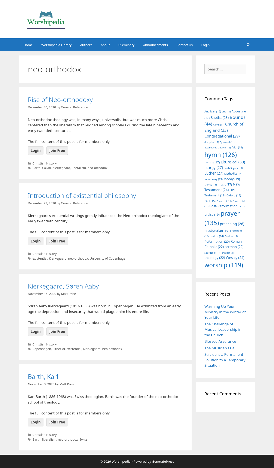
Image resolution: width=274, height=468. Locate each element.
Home (28, 45)
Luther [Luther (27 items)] (213, 173)
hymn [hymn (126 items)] (220, 154)
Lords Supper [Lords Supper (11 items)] (233, 168)
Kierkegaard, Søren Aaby (63, 286)
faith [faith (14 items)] (237, 147)
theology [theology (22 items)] (214, 257)
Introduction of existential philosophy (82, 195)
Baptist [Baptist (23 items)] (220, 117)
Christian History (45, 163)
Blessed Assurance (220, 341)
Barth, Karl (43, 376)
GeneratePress (163, 461)
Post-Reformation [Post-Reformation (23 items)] (226, 206)
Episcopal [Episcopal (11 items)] (227, 142)
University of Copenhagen (108, 258)
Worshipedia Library (56, 45)
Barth (37, 168)
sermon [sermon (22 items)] (234, 246)
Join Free (57, 150)
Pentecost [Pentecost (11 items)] (224, 201)
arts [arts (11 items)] (226, 111)
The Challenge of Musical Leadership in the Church (222, 329)
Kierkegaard (61, 168)
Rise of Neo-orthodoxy (60, 99)
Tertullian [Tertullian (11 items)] (227, 252)
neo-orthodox (97, 168)
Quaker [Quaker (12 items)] (231, 236)
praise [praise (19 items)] (212, 214)
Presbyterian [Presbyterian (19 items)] (216, 230)
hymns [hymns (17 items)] (212, 162)
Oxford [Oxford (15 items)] (233, 195)
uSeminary (126, 45)
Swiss (83, 439)
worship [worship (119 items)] (223, 265)
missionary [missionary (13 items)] (213, 179)
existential (40, 258)
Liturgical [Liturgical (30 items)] (233, 161)
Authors (86, 45)
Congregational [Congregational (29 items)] (222, 136)
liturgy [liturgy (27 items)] (213, 167)
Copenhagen (42, 349)
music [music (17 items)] (225, 184)
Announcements (155, 45)
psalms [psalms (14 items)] (217, 236)
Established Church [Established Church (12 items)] (217, 147)
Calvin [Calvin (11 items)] (218, 124)
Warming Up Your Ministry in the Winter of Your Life (225, 312)
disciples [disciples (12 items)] (211, 142)
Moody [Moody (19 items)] (231, 179)
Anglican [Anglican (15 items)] (212, 111)
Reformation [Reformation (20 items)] (217, 241)
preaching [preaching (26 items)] (232, 223)
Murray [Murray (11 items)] (210, 184)
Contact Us (184, 45)
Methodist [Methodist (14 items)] (233, 173)
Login (205, 45)
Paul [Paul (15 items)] (210, 201)
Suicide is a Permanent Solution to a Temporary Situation (224, 360)
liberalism (79, 168)
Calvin (46, 168)
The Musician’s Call (220, 347)
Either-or (59, 349)
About (105, 45)
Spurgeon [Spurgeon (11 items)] (211, 252)
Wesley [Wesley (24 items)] (235, 257)
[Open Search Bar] (248, 44)
